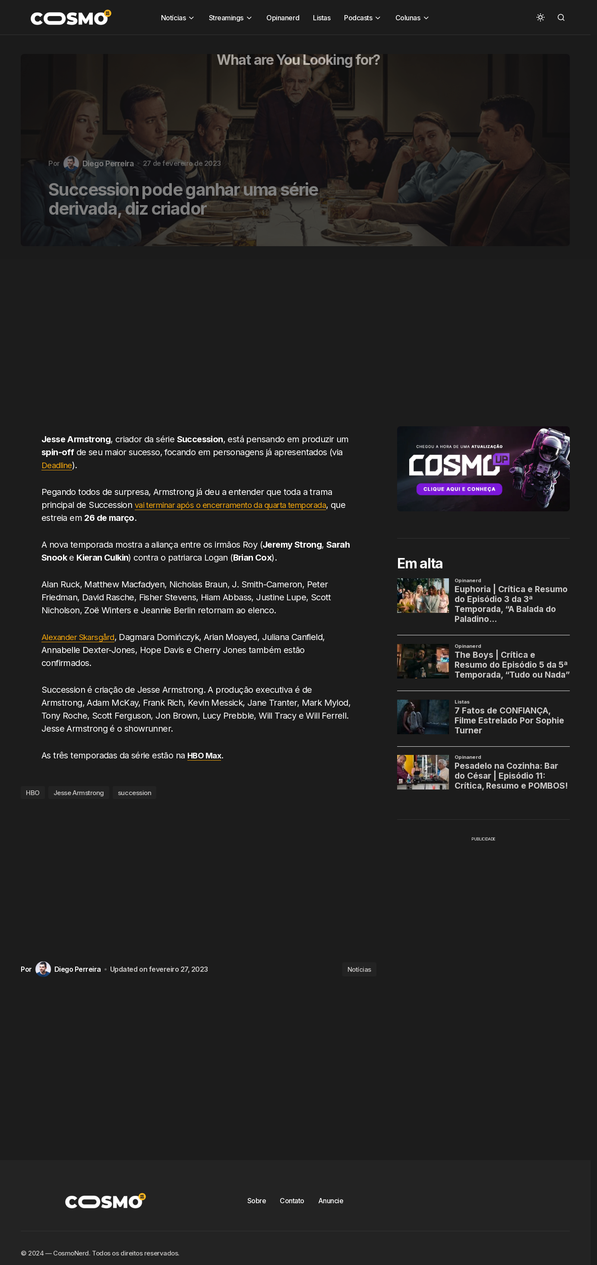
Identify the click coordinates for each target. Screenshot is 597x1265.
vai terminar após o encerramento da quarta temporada (242, 505)
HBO (33, 793)
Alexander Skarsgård (81, 637)
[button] (540, 17)
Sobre (256, 1200)
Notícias (359, 969)
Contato (292, 1200)
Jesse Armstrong (79, 793)
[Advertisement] (202, 344)
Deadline (58, 465)
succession (135, 793)
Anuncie (331, 1200)
